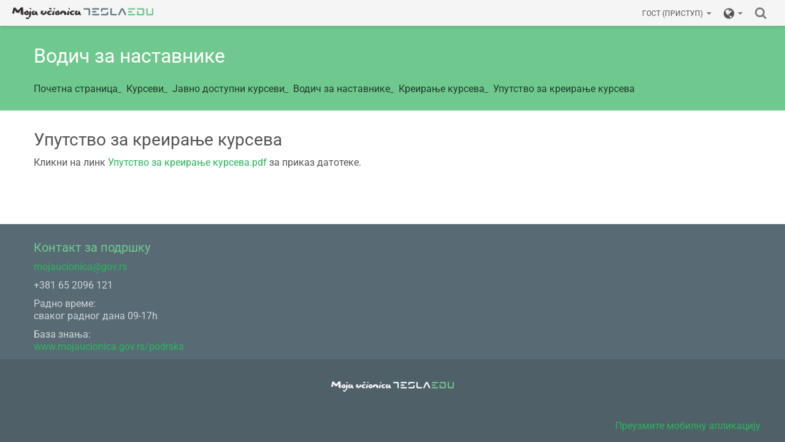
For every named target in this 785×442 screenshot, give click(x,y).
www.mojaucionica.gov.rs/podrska (109, 346)
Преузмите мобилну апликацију (687, 426)
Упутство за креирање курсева (564, 89)
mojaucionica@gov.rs (80, 267)
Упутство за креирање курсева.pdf (187, 162)
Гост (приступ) (676, 13)
